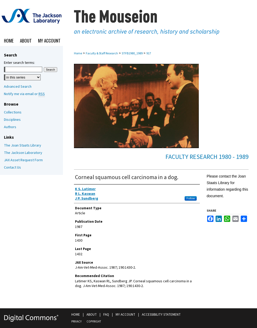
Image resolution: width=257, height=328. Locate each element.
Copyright (94, 322)
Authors (10, 127)
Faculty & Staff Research (102, 53)
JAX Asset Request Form (23, 160)
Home (78, 53)
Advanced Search (17, 86)
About (92, 314)
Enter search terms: (19, 62)
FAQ (106, 314)
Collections (13, 112)
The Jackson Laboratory (23, 152)
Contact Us (12, 167)
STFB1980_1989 (132, 53)
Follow (190, 198)
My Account (125, 314)
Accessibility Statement (161, 314)
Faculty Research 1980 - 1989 (207, 157)
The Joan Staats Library (22, 145)
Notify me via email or (24, 94)
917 (148, 53)
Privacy (76, 322)
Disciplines (12, 119)
